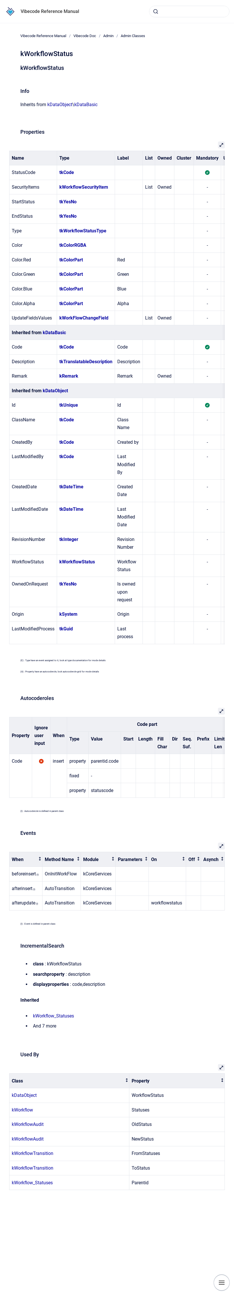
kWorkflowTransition (32, 1153)
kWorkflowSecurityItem (83, 187)
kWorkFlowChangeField (83, 318)
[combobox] (189, 11)
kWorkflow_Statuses (53, 1016)
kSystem (68, 614)
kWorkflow (22, 1110)
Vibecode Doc (84, 36)
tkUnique (68, 405)
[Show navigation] (221, 1282)
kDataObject (59, 104)
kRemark (68, 376)
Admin (108, 36)
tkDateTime (71, 486)
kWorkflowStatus (77, 562)
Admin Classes (133, 36)
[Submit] (155, 11)
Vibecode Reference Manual (50, 11)
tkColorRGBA (72, 245)
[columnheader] (25, 859)
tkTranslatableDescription (85, 361)
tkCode (66, 172)
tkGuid (66, 629)
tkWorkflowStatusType (82, 231)
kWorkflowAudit (28, 1124)
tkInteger (68, 539)
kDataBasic (86, 104)
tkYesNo (68, 201)
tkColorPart (71, 260)
